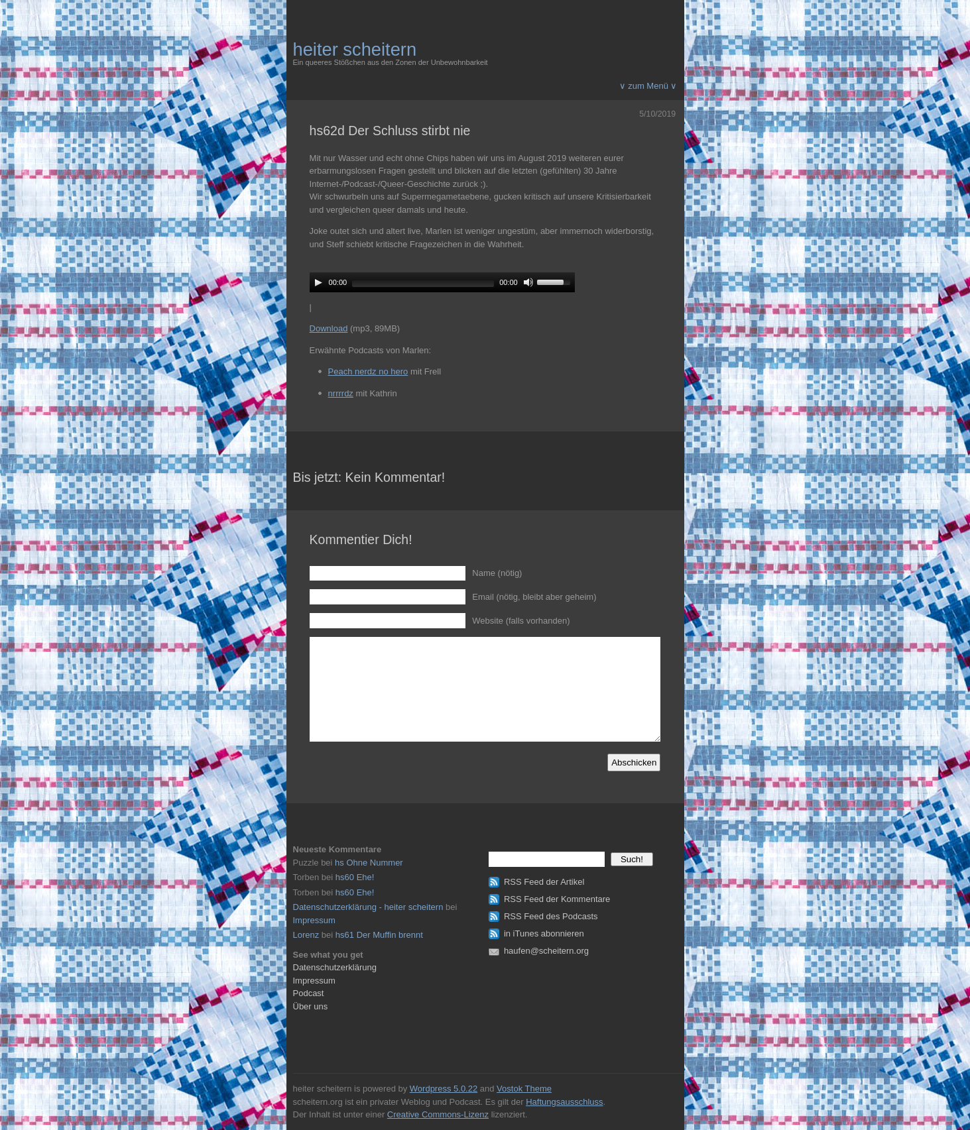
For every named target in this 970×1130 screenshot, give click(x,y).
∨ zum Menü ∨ (648, 86)
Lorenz (306, 935)
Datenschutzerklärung (335, 967)
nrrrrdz (340, 393)
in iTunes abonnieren (544, 933)
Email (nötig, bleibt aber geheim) (534, 597)
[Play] (318, 282)
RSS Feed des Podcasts (551, 916)
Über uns (310, 1006)
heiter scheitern (355, 49)
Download (329, 328)
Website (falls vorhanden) (521, 621)
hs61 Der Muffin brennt (379, 935)
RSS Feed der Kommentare (557, 899)
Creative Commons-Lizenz (438, 1114)
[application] (442, 282)
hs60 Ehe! (355, 877)
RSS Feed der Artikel (544, 882)
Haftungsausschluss (564, 1102)
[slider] (423, 283)
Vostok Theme (524, 1089)
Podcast (308, 993)
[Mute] (528, 282)
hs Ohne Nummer (369, 863)
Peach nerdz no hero (368, 371)
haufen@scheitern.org (546, 951)
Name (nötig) (497, 573)
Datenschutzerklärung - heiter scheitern (368, 907)
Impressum (314, 920)
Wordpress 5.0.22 (443, 1089)
